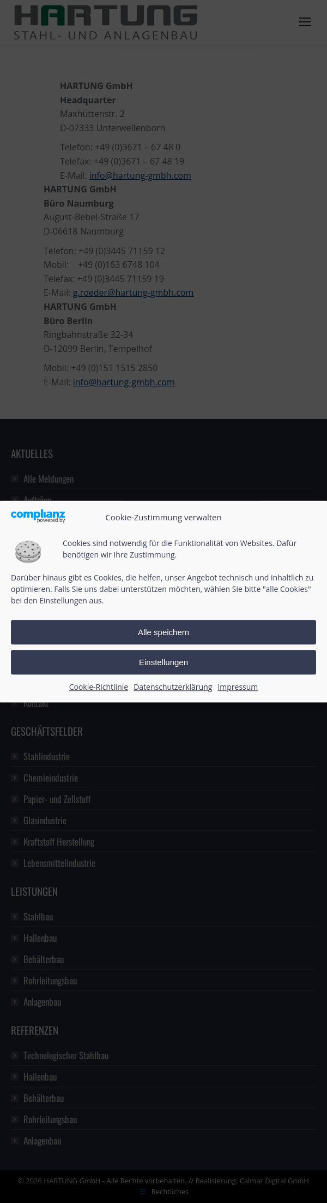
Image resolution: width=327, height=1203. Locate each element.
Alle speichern (163, 632)
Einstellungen (163, 662)
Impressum (237, 687)
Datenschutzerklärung (173, 687)
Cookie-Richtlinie (98, 687)
